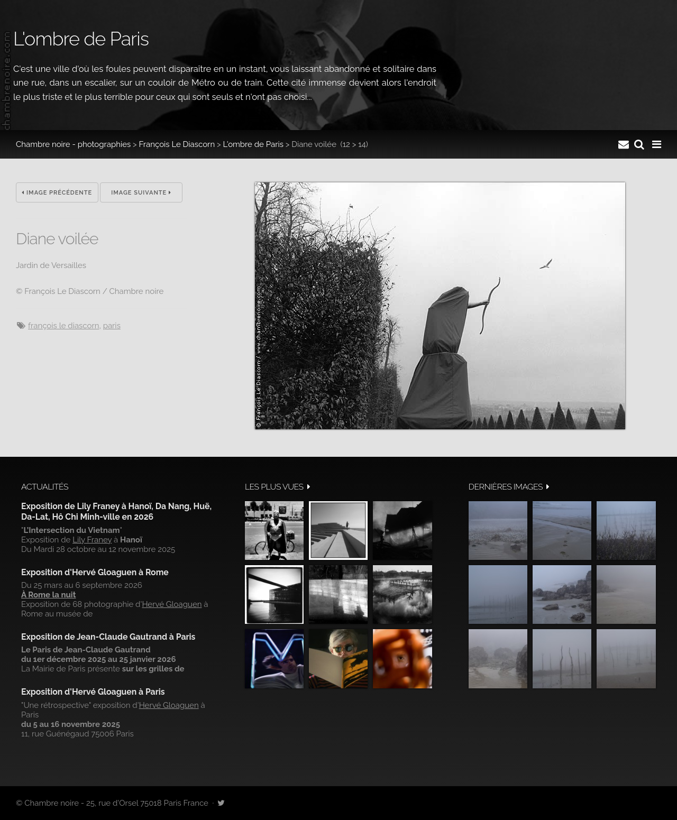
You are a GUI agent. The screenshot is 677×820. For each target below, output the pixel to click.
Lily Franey (92, 540)
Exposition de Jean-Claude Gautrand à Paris (108, 637)
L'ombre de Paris (253, 144)
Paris (112, 325)
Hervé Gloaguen (172, 604)
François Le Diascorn (177, 144)
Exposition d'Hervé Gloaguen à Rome (95, 572)
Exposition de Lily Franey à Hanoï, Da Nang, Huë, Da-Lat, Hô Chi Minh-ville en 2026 (116, 511)
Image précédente (57, 192)
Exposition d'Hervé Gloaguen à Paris (93, 692)
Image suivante (141, 192)
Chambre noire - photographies (73, 144)
